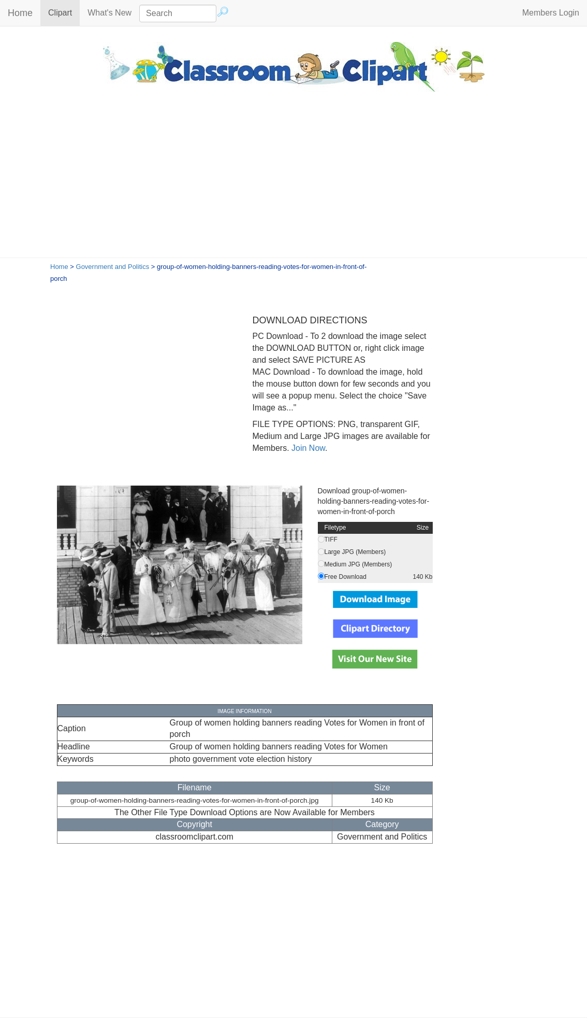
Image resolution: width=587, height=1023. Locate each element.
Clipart (64, 12)
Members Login (550, 12)
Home (20, 13)
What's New (109, 12)
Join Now (307, 448)
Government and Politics (113, 267)
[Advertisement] (293, 179)
